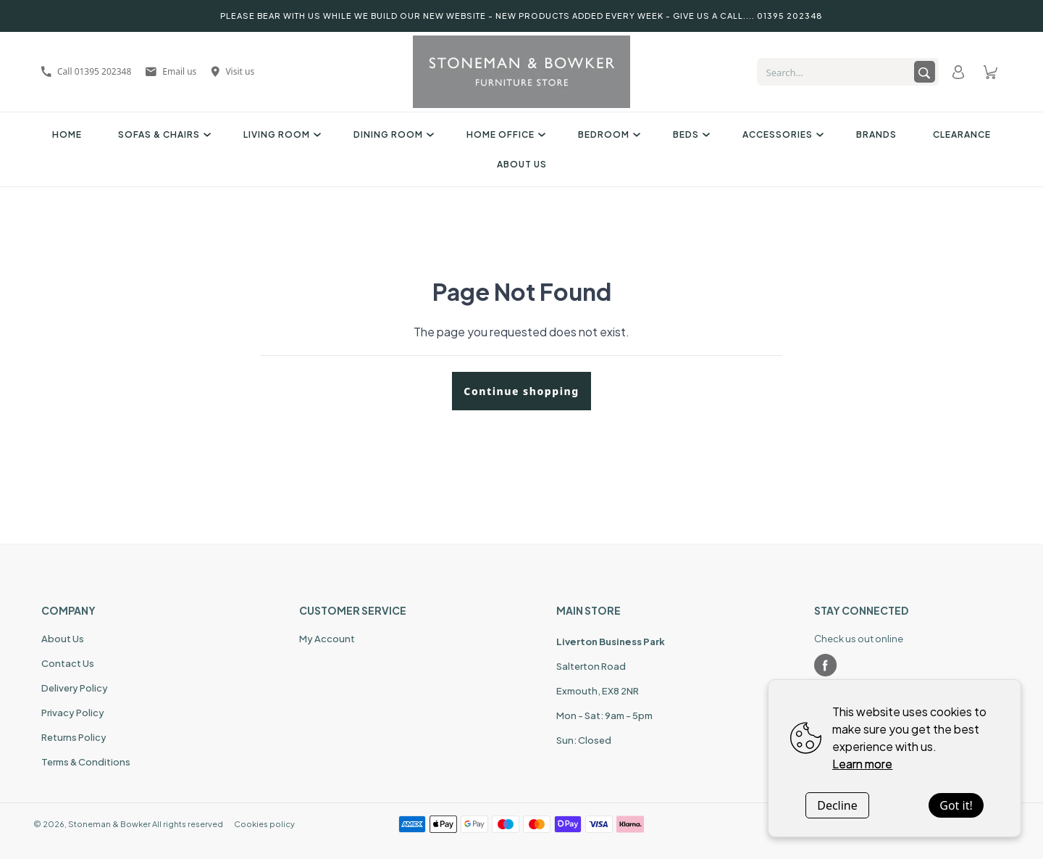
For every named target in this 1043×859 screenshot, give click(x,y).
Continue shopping (521, 391)
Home (67, 134)
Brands (876, 134)
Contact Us (67, 663)
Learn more (862, 763)
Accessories (781, 134)
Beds (689, 134)
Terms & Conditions (85, 762)
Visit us (232, 71)
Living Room (280, 134)
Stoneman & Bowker (109, 824)
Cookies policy (264, 824)
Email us (171, 71)
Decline (837, 805)
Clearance (962, 134)
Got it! (955, 805)
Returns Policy (73, 737)
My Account (327, 638)
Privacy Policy (72, 712)
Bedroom (607, 134)
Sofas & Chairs (162, 134)
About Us (522, 164)
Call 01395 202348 (86, 71)
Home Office (504, 134)
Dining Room (391, 134)
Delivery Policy (74, 688)
